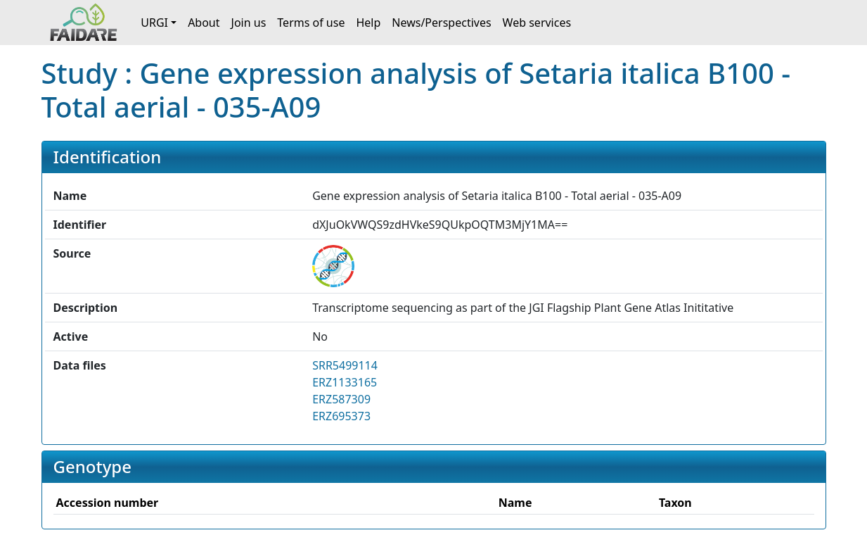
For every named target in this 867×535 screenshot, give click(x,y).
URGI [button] (154, 22)
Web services (537, 22)
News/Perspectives (441, 22)
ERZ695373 (341, 416)
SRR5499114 (345, 365)
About (203, 22)
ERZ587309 (341, 399)
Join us (248, 22)
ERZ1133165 (344, 382)
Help (368, 22)
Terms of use (311, 22)
